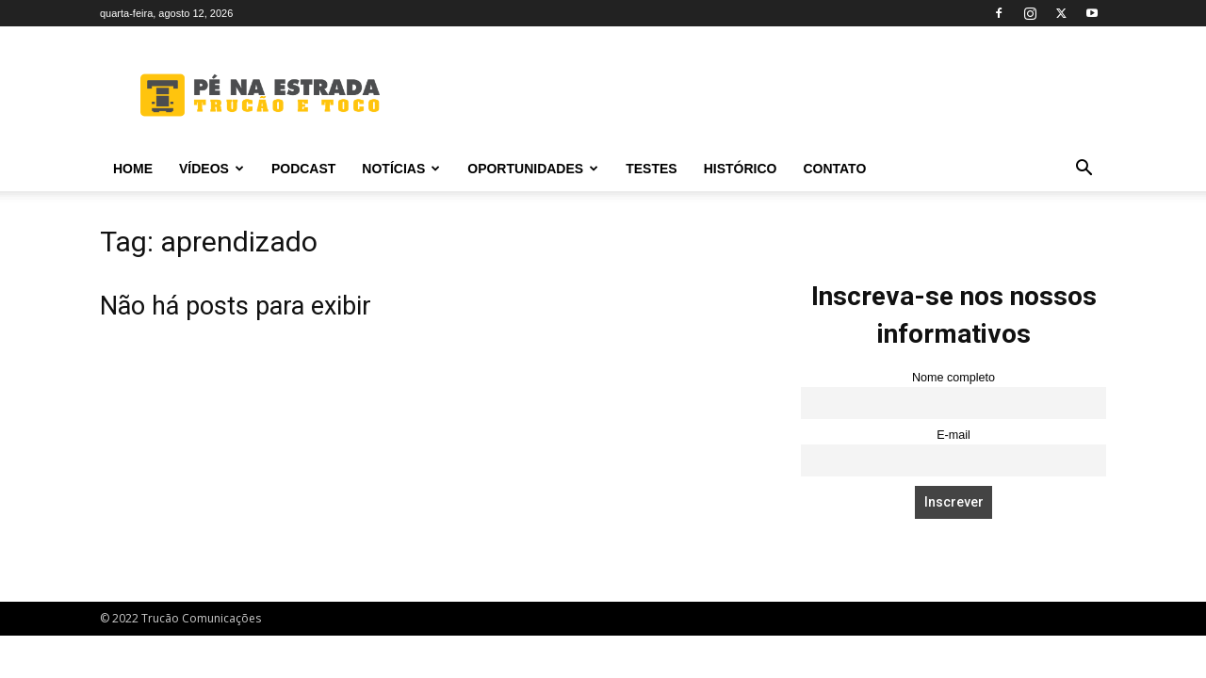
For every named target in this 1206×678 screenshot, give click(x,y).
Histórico (740, 168)
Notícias (401, 168)
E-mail (953, 435)
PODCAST (303, 168)
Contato (834, 168)
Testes (651, 168)
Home (133, 168)
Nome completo (953, 377)
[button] (1083, 170)
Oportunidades (532, 168)
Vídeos (211, 168)
